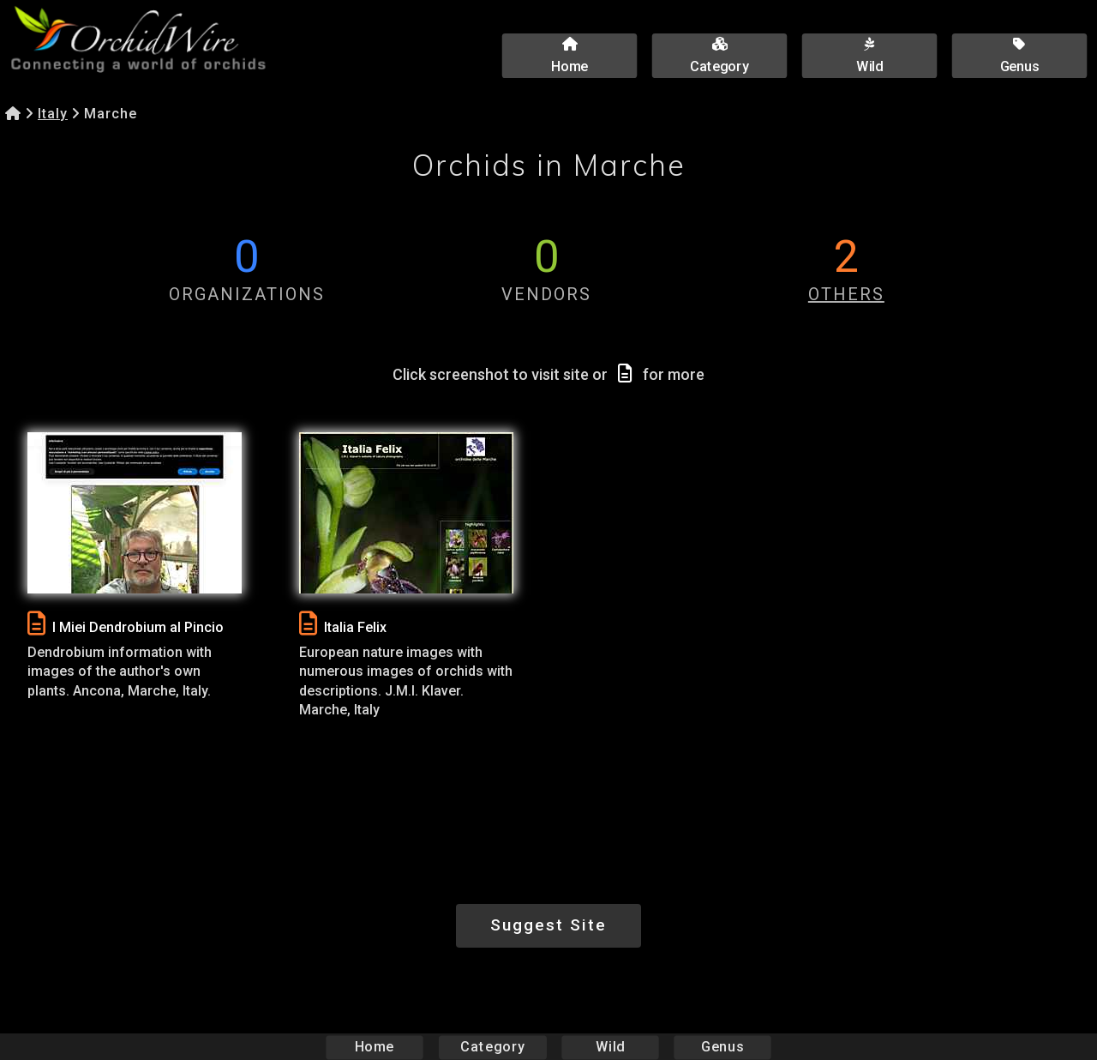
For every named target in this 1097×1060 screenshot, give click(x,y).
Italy (53, 113)
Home (375, 1047)
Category (492, 1047)
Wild (610, 1047)
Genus (721, 1047)
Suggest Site (548, 925)
